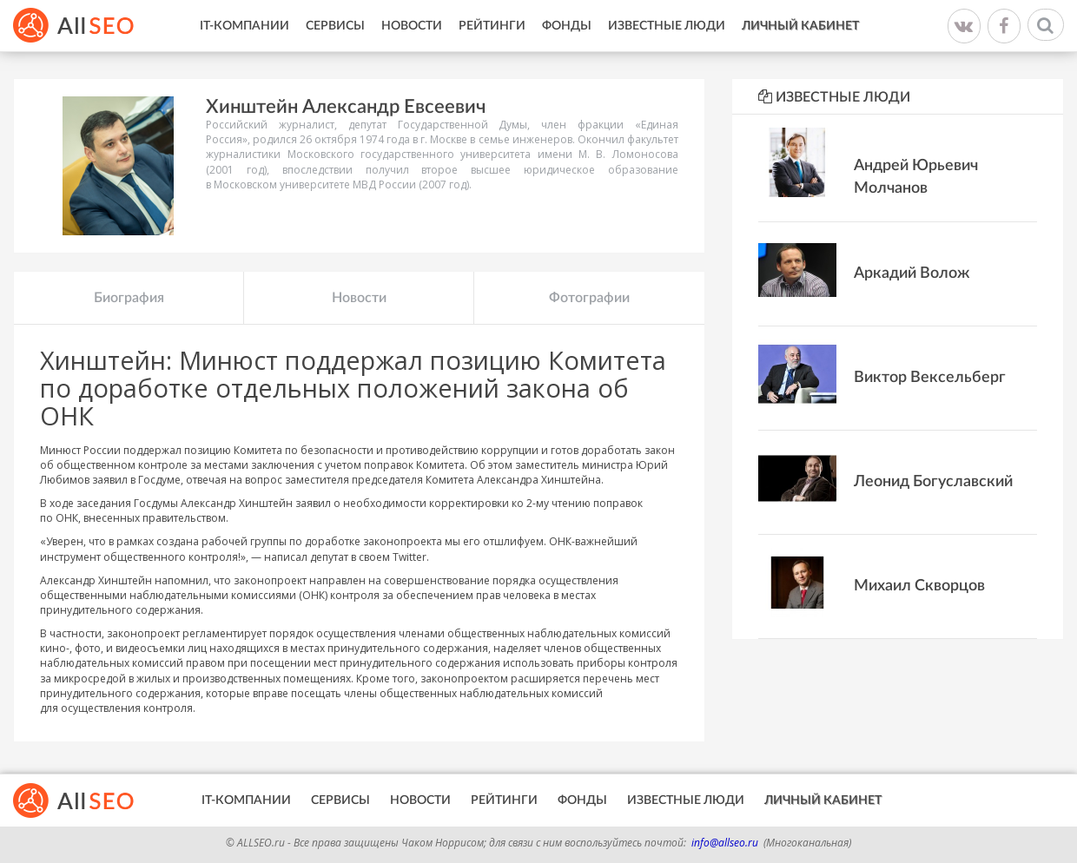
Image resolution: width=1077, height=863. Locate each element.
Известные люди (666, 26)
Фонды (566, 26)
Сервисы (335, 26)
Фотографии (589, 298)
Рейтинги (492, 26)
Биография (129, 298)
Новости (411, 26)
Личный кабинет (800, 26)
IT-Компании (244, 26)
